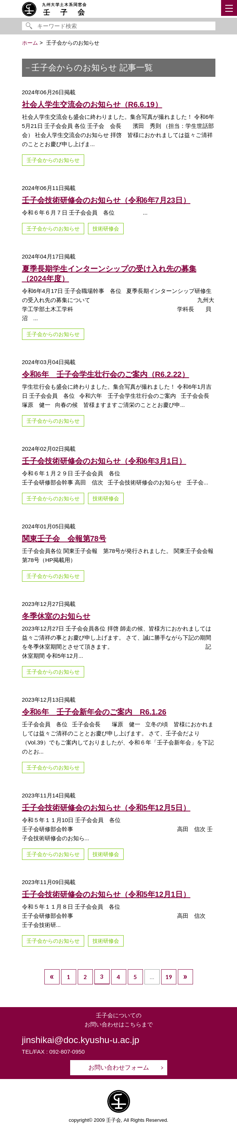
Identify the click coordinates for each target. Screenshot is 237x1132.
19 (168, 976)
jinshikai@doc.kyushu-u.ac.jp (81, 1040)
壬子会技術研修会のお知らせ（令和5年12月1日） (106, 894)
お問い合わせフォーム (118, 1067)
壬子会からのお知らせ (53, 160)
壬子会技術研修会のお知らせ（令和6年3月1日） (104, 461)
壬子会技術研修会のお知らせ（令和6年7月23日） (106, 200)
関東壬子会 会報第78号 (64, 538)
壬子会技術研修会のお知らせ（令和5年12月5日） (106, 807)
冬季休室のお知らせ (56, 616)
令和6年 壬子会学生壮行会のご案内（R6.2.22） (105, 374)
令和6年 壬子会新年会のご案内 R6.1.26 (94, 712)
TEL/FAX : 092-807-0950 (53, 1051)
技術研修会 (106, 229)
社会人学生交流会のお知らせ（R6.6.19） (92, 104)
